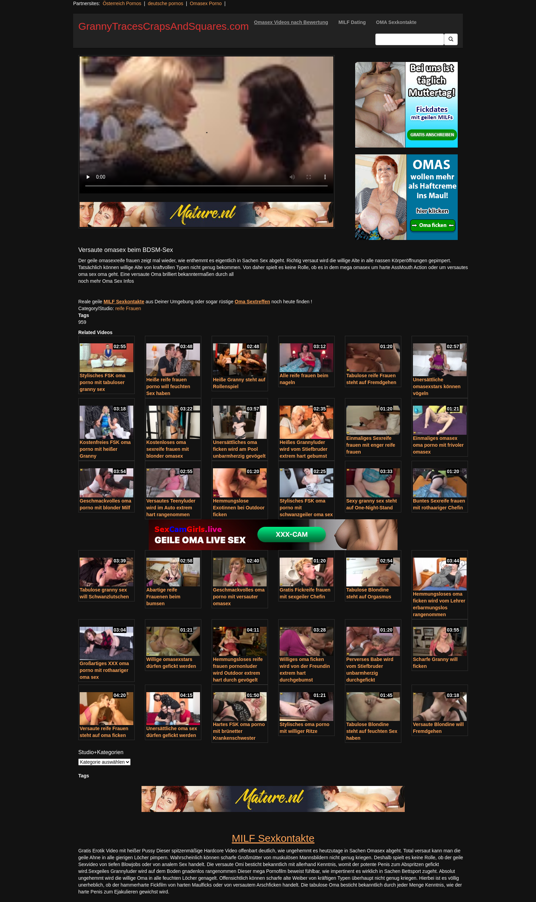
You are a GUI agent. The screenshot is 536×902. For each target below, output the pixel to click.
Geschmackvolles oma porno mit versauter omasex (239, 596)
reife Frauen (128, 308)
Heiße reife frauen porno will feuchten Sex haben (168, 386)
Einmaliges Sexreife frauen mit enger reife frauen (370, 445)
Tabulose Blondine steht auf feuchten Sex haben (371, 731)
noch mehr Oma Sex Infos (106, 281)
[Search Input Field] (409, 39)
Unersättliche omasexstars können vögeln (436, 386)
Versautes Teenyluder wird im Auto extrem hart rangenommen (171, 507)
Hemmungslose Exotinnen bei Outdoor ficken (239, 507)
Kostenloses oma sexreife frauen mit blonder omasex (167, 449)
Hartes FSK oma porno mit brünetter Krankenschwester (239, 731)
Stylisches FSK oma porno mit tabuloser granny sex (102, 382)
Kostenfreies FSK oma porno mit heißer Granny (105, 449)
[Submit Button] (451, 39)
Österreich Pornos (122, 3)
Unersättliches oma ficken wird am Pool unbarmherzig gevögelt (239, 449)
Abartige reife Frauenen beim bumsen (163, 596)
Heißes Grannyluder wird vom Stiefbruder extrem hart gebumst (303, 449)
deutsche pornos (165, 3)
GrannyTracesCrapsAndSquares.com (163, 26)
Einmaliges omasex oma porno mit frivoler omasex (438, 445)
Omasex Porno (206, 3)
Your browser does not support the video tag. (206, 124)
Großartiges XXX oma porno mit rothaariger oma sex (104, 670)
